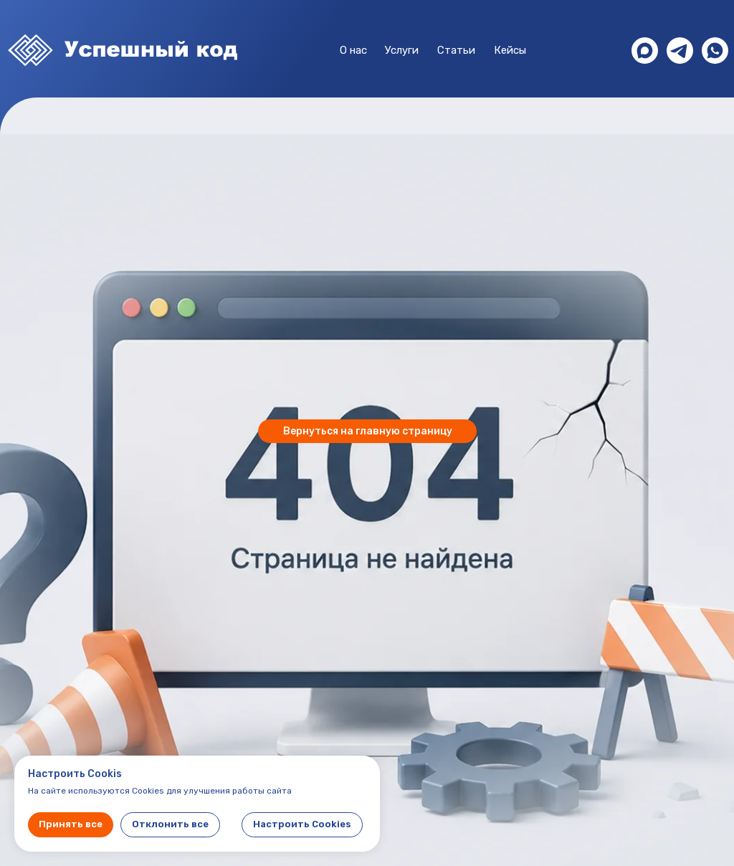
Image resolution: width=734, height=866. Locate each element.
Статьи (456, 50)
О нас (353, 50)
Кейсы (510, 50)
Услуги (402, 50)
